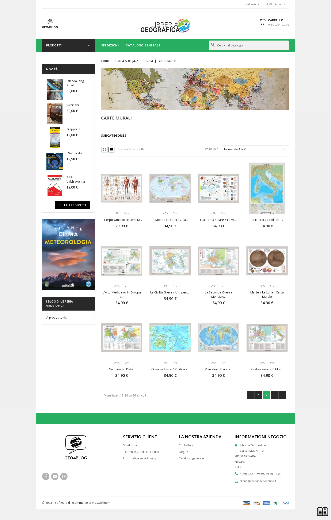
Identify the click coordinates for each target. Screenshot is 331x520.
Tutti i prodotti (72, 205)
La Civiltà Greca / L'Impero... (170, 292)
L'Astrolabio (75, 153)
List (111, 149)
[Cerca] (249, 45)
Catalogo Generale (143, 45)
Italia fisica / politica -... (267, 219)
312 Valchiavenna (75, 179)
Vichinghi (72, 105)
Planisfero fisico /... (218, 369)
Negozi (184, 452)
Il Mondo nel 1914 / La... (170, 219)
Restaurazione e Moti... (267, 369)
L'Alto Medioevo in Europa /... (122, 294)
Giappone (73, 129)
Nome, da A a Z (255, 149)
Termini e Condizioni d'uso (141, 452)
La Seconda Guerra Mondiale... (218, 294)
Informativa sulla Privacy (139, 458)
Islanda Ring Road (75, 83)
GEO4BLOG (75, 458)
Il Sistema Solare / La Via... (218, 219)
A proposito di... (57, 317)
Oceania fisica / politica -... (170, 369)
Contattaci (186, 445)
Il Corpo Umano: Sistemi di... (122, 219)
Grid (104, 149)
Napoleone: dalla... (122, 369)
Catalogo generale (191, 458)
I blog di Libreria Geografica (59, 303)
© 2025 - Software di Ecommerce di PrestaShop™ (76, 503)
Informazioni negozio (261, 437)
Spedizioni (110, 45)
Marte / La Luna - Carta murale (267, 294)
